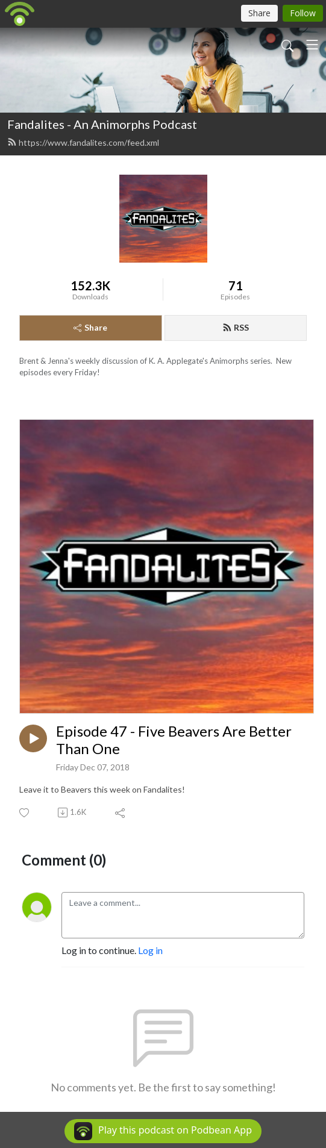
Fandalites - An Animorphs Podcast (102, 124)
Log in (150, 950)
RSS (235, 327)
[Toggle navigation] (312, 44)
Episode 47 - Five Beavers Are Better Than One (174, 740)
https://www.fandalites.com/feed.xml (83, 142)
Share (90, 327)
